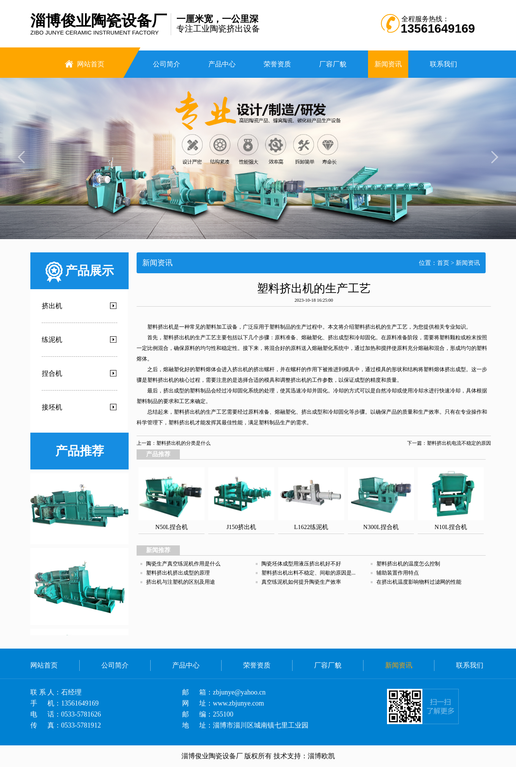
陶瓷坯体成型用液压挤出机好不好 (301, 564)
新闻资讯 (468, 263)
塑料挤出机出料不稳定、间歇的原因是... (308, 573)
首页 (443, 263)
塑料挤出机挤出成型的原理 (178, 573)
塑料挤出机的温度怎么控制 (408, 564)
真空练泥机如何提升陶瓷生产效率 (301, 582)
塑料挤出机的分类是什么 (183, 443)
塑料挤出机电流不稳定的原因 (459, 443)
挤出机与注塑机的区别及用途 (180, 582)
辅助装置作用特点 (397, 573)
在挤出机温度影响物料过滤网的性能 (418, 582)
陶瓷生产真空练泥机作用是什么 (183, 564)
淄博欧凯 (321, 756)
